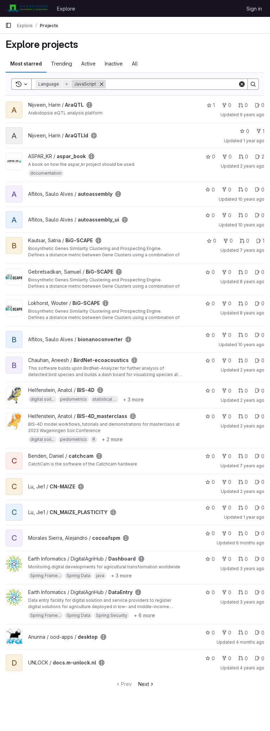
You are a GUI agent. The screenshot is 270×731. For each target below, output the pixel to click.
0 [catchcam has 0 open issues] (259, 456)
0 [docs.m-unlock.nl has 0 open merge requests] (243, 658)
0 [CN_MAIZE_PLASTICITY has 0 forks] (226, 508)
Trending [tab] (61, 64)
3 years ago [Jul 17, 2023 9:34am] (252, 568)
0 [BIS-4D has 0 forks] (226, 391)
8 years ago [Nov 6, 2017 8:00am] (252, 281)
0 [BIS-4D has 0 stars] (210, 391)
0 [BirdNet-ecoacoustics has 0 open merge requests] (243, 360)
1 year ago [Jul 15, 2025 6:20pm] (253, 140)
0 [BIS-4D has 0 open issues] (259, 391)
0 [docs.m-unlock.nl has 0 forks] (226, 658)
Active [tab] (88, 64)
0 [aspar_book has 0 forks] (227, 157)
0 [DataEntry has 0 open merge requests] (243, 592)
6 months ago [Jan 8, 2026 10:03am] (250, 542)
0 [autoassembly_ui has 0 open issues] (259, 215)
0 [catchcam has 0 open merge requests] (243, 456)
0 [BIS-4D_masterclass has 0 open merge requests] (243, 416)
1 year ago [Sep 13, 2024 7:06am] (253, 517)
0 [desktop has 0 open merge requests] (243, 633)
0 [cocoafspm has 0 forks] (226, 533)
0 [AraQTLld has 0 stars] (244, 131)
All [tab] (135, 64)
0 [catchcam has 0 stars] (210, 456)
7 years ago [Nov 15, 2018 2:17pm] (252, 250)
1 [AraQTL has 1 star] (211, 105)
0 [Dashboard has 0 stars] (210, 559)
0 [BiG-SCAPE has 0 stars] (211, 241)
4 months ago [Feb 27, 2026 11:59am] (250, 642)
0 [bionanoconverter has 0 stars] (210, 335)
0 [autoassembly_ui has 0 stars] (210, 215)
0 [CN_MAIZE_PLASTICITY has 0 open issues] (259, 508)
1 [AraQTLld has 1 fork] (260, 131)
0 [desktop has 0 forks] (226, 633)
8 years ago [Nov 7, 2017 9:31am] (252, 312)
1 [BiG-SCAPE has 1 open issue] (260, 241)
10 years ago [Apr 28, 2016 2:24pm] (251, 344)
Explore (66, 9)
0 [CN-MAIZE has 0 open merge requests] (243, 482)
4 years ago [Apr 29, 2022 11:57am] (252, 667)
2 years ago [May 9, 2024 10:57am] (252, 400)
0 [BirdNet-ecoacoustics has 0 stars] (210, 360)
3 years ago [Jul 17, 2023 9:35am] (252, 602)
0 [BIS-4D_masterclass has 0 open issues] (259, 416)
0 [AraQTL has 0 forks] (226, 105)
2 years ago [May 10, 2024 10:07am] (252, 426)
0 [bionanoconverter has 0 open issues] (259, 335)
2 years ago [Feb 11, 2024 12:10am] (252, 370)
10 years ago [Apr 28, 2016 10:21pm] (251, 224)
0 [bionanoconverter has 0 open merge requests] (243, 335)
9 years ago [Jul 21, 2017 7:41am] (252, 114)
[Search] (172, 84)
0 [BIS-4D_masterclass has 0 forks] (226, 416)
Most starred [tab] (26, 64)
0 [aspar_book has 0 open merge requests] (243, 157)
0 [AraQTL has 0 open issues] (259, 105)
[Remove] (101, 84)
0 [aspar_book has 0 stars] (210, 157)
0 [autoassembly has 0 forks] (226, 190)
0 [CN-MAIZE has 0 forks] (226, 482)
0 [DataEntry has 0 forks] (226, 592)
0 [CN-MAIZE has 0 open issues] (259, 482)
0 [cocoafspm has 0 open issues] (259, 533)
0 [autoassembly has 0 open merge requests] (243, 190)
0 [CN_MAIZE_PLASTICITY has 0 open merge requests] (243, 508)
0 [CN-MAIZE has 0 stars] (210, 482)
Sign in (254, 9)
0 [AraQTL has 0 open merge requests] (243, 105)
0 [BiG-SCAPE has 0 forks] (228, 241)
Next (146, 684)
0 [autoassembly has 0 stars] (210, 190)
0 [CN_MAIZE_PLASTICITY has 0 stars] (210, 508)
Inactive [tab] (114, 64)
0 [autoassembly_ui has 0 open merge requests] (243, 215)
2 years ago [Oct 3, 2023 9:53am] (252, 166)
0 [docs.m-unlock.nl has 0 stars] (210, 658)
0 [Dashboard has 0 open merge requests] (243, 559)
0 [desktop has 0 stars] (210, 633)
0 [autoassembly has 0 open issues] (259, 190)
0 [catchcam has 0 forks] (226, 456)
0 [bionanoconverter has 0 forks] (226, 335)
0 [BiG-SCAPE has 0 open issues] (259, 272)
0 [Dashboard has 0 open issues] (259, 559)
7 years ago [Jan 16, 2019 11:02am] (252, 465)
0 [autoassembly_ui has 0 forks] (226, 215)
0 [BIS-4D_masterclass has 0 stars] (210, 416)
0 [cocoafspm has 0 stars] (210, 533)
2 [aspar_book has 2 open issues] (259, 157)
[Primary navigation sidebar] (8, 25)
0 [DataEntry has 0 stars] (210, 592)
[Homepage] (27, 8)
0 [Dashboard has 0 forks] (226, 559)
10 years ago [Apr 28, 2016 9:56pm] (251, 199)
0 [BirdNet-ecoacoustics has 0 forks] (226, 360)
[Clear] (242, 84)
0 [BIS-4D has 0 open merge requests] (243, 391)
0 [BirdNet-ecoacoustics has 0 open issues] (259, 360)
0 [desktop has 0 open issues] (259, 633)
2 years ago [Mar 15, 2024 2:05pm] (252, 491)
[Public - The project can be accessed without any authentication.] (89, 105)
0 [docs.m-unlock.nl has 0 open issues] (259, 658)
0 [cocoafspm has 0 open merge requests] (243, 533)
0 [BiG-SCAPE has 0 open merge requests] (244, 241)
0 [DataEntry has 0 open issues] (259, 592)
